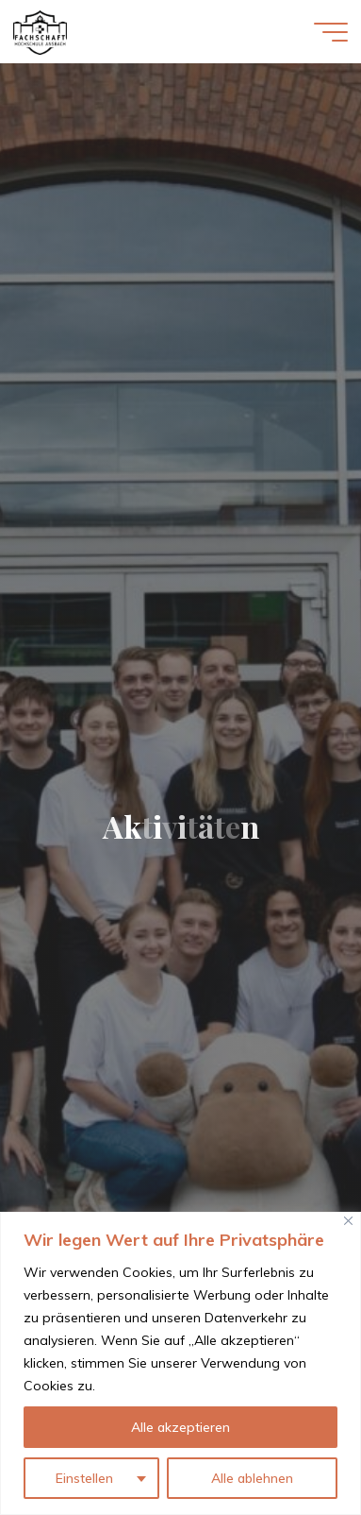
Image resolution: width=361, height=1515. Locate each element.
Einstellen (84, 1478)
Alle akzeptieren (180, 1427)
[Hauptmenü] (331, 32)
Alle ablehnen (252, 1478)
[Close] (348, 1221)
